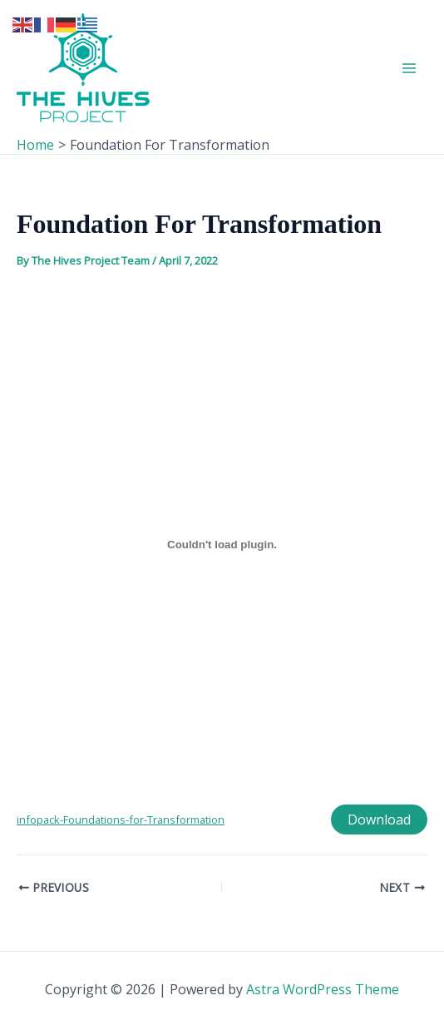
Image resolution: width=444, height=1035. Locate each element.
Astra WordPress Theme (322, 989)
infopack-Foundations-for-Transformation (120, 819)
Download (379, 819)
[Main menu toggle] (409, 68)
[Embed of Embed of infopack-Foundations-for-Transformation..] (222, 545)
